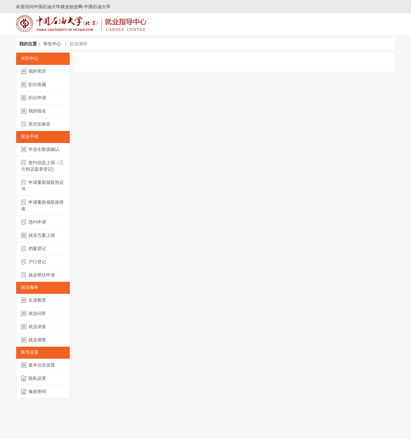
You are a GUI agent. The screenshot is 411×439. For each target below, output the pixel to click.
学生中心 (52, 43)
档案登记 (33, 248)
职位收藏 (33, 84)
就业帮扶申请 (38, 275)
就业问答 (33, 313)
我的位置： (30, 43)
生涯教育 (33, 300)
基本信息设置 (38, 365)
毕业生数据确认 (40, 149)
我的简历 (33, 71)
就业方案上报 (38, 235)
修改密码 (33, 391)
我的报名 (33, 111)
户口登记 (33, 262)
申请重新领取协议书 (42, 185)
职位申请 (33, 97)
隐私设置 (33, 378)
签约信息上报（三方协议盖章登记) (42, 166)
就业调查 (33, 340)
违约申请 (33, 222)
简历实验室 (36, 124)
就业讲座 (33, 326)
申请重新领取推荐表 (42, 205)
